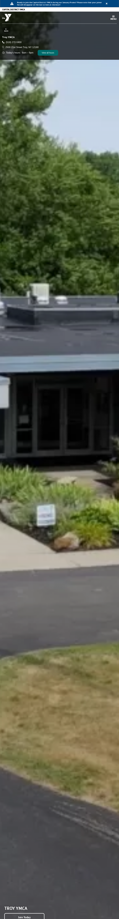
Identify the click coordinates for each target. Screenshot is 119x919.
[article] (59, 3)
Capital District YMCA (13, 9)
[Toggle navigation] (113, 17)
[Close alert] (106, 3)
